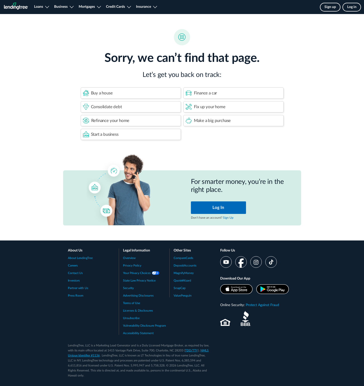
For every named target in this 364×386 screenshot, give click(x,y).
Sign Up (228, 217)
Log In (218, 207)
